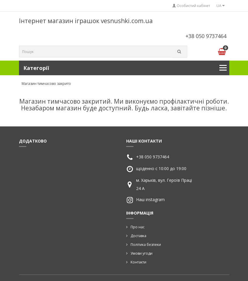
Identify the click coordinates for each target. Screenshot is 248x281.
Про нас (138, 227)
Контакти (138, 262)
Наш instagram (150, 199)
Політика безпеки (146, 244)
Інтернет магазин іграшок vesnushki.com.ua (86, 21)
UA (220, 5)
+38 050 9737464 (205, 36)
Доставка (138, 236)
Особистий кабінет (191, 5)
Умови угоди (141, 253)
